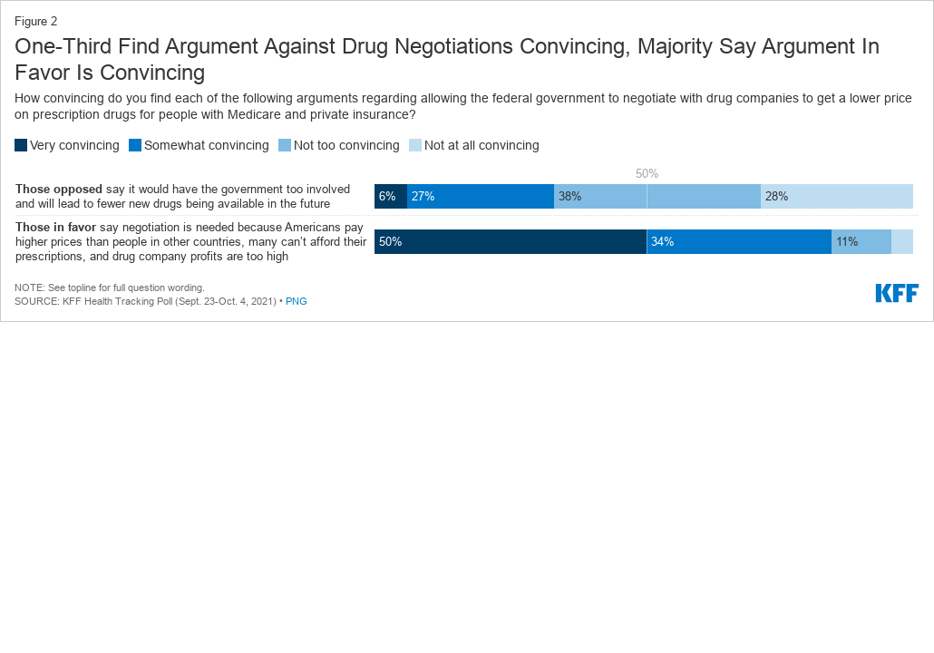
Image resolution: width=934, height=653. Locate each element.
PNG (296, 301)
